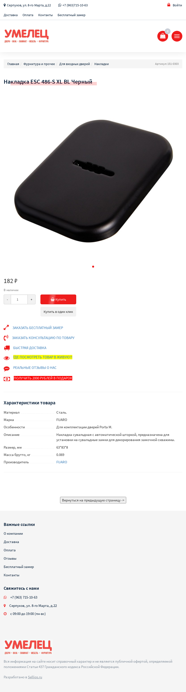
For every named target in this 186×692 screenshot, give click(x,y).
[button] (93, 267)
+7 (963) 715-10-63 (23, 597)
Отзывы (10, 558)
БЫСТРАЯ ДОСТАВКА (29, 347)
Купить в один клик (58, 311)
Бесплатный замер (72, 15)
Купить (63, 299)
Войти (174, 5)
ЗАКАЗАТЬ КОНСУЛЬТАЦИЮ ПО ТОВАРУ (43, 337)
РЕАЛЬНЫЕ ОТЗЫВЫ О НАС (35, 367)
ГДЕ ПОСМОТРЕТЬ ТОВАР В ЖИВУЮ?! (42, 357)
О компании (13, 533)
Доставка (11, 15)
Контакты (45, 15)
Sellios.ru (35, 677)
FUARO (61, 462)
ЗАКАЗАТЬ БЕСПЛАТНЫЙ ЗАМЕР (37, 327)
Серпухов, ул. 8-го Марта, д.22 (29, 5)
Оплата (28, 15)
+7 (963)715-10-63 (75, 5)
